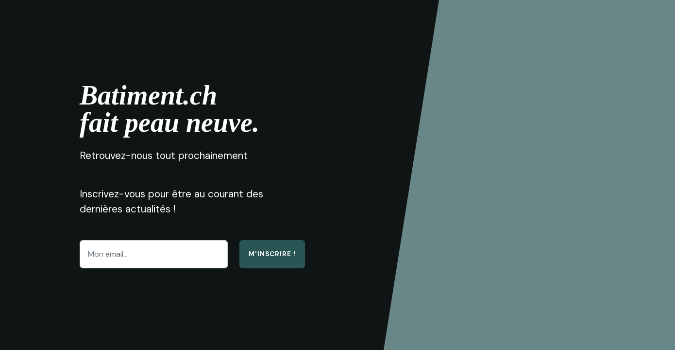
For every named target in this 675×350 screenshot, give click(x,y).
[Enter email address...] (154, 254)
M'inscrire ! (272, 254)
